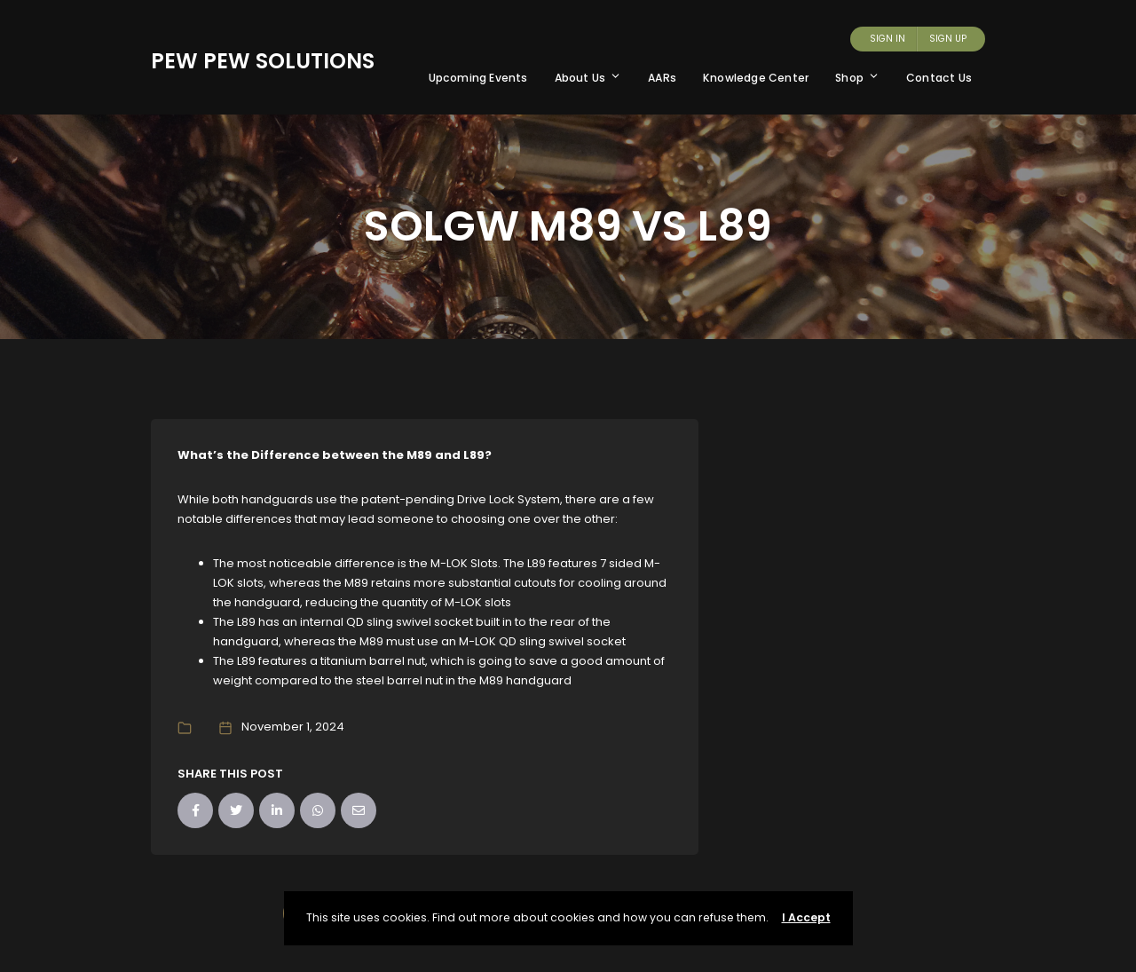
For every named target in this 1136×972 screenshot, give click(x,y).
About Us (588, 77)
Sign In (887, 38)
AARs (662, 77)
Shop (857, 77)
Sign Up (947, 38)
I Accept (806, 917)
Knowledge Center (756, 77)
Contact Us (939, 77)
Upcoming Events (478, 77)
